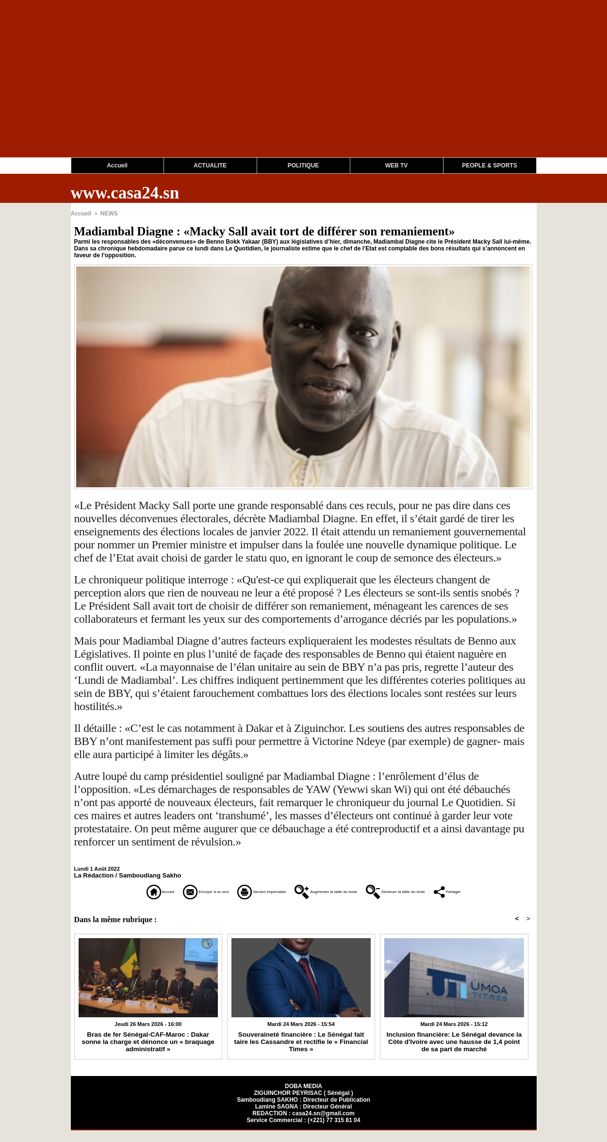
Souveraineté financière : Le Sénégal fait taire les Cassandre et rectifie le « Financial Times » (301, 1049)
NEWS (106, 213)
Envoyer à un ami (163, 890)
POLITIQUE (303, 165)
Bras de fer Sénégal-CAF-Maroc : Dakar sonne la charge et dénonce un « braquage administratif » (148, 1049)
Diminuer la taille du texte (473, 890)
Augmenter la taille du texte (357, 890)
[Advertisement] (291, 89)
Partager (303, 904)
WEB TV (396, 165)
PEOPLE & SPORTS (489, 165)
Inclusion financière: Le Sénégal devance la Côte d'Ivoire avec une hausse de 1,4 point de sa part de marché (454, 1053)
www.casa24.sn (125, 192)
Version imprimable (252, 890)
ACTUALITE (210, 165)
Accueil (117, 165)
